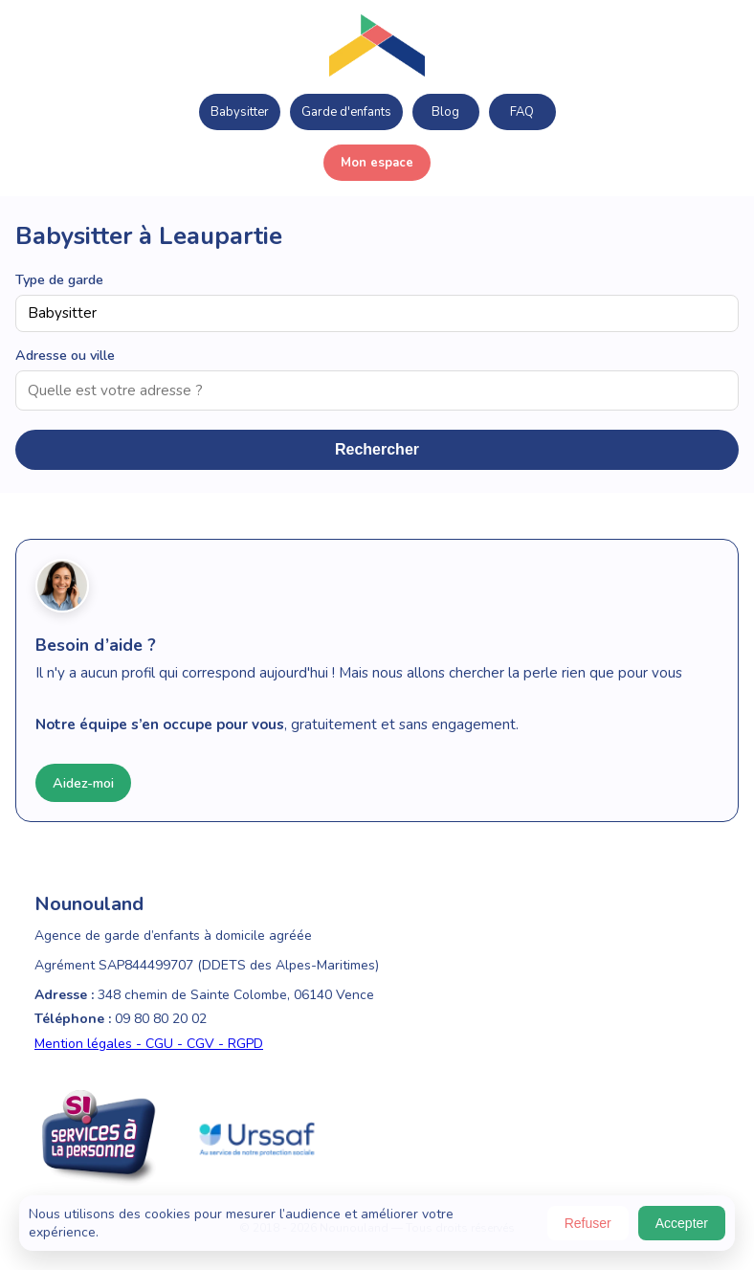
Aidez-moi (83, 782)
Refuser (588, 1223)
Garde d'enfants (346, 112)
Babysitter (240, 112)
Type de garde (59, 279)
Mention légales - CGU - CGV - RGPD (148, 1044)
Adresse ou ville (65, 355)
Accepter (681, 1223)
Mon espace (377, 162)
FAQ (522, 112)
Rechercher (377, 449)
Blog (445, 112)
